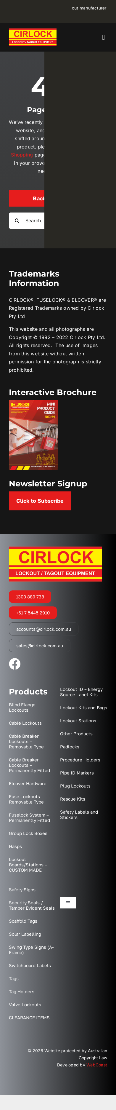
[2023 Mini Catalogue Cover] (33, 402)
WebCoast (96, 1064)
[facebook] (15, 664)
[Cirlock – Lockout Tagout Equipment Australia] (33, 31)
